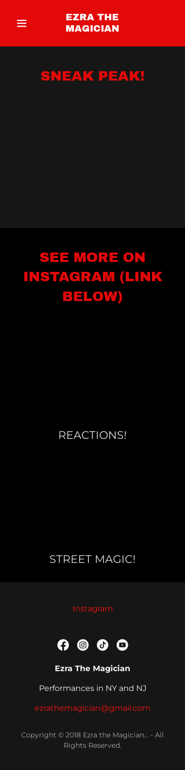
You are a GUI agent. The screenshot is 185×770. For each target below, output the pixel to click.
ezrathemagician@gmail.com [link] (92, 708)
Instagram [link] (93, 608)
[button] (24, 23)
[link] (92, 29)
